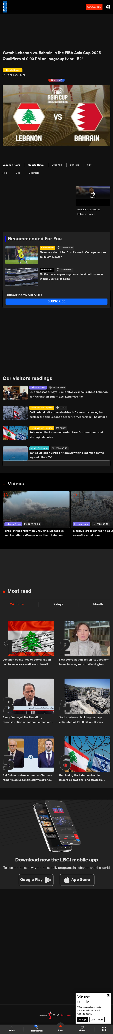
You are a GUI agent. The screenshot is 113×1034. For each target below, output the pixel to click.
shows (82, 1029)
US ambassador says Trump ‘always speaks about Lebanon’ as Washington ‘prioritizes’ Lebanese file (68, 394)
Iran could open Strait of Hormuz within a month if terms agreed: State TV (66, 455)
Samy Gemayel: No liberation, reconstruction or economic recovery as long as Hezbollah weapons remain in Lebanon (27, 720)
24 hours (17, 604)
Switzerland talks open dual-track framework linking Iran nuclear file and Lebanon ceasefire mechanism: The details (68, 415)
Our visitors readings (27, 378)
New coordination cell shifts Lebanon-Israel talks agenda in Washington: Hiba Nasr (84, 662)
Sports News (47, 248)
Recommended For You (35, 238)
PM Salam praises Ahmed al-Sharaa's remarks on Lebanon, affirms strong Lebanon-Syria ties (27, 778)
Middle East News (39, 448)
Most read (19, 591)
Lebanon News (38, 387)
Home (12, 1029)
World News (47, 270)
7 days (58, 604)
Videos (16, 483)
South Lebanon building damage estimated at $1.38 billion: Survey (81, 720)
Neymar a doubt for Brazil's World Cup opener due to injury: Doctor (73, 255)
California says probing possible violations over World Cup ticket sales (71, 276)
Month (98, 604)
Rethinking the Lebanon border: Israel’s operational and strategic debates (66, 435)
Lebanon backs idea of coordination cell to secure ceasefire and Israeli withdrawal (27, 662)
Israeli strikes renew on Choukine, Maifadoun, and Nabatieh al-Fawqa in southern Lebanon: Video (34, 534)
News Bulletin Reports (42, 408)
